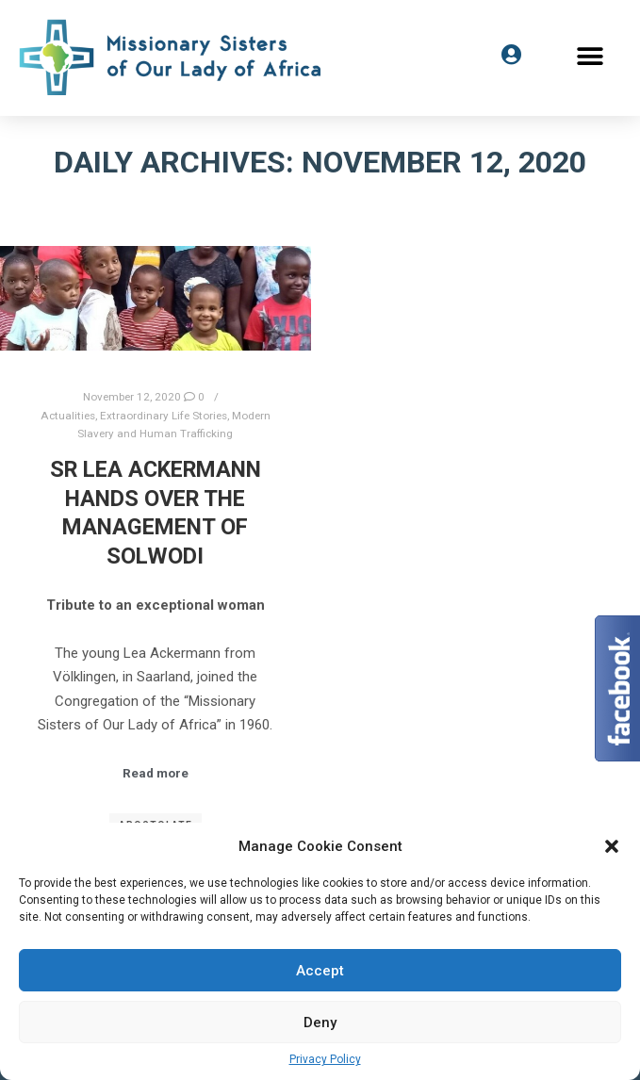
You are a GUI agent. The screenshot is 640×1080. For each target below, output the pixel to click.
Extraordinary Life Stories (163, 415)
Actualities (68, 415)
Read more (156, 773)
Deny (320, 1022)
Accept (320, 970)
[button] (590, 57)
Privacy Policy (325, 1059)
